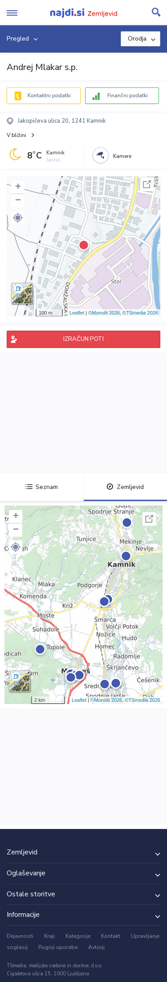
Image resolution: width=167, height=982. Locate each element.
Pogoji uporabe (57, 947)
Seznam (41, 487)
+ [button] (18, 187)
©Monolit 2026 (104, 312)
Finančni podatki (127, 95)
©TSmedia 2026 (140, 312)
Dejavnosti (20, 936)
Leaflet (76, 312)
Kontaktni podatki (49, 95)
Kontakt (110, 936)
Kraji (49, 936)
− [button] (18, 200)
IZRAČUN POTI (83, 339)
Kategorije (77, 936)
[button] (17, 217)
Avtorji (96, 947)
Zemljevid (125, 487)
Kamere (122, 156)
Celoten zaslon (147, 184)
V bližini (16, 135)
